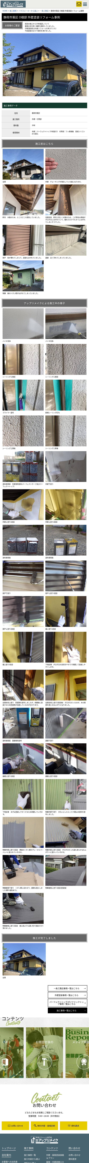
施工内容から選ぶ (32, 1158)
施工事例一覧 (30, 1154)
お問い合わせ (74, 1154)
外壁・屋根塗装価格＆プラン (55, 1156)
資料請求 (72, 1158)
